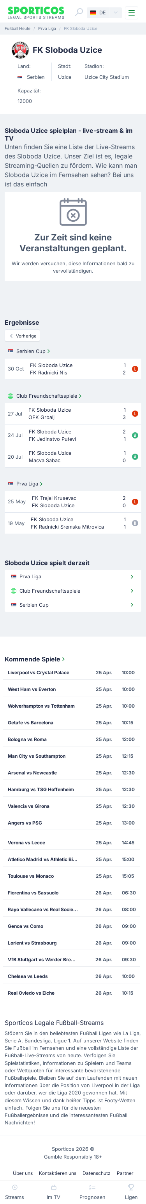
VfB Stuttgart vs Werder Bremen (44, 959)
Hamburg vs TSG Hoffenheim (41, 789)
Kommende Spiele (36, 659)
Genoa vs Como (25, 926)
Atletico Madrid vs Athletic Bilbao (45, 859)
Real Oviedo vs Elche (31, 993)
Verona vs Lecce (26, 843)
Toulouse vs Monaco (31, 876)
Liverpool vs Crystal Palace (38, 672)
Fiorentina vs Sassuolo (33, 893)
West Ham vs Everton (32, 689)
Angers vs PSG (25, 823)
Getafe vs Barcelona (30, 723)
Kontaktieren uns (57, 1173)
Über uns (23, 1173)
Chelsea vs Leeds (28, 976)
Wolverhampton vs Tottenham (41, 706)
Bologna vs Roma (27, 739)
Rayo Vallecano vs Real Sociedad (45, 909)
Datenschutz (97, 1173)
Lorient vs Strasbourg (32, 943)
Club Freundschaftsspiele (45, 396)
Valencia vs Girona (28, 806)
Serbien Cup (30, 351)
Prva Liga (26, 484)
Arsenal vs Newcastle (32, 773)
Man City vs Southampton (36, 756)
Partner (125, 1173)
